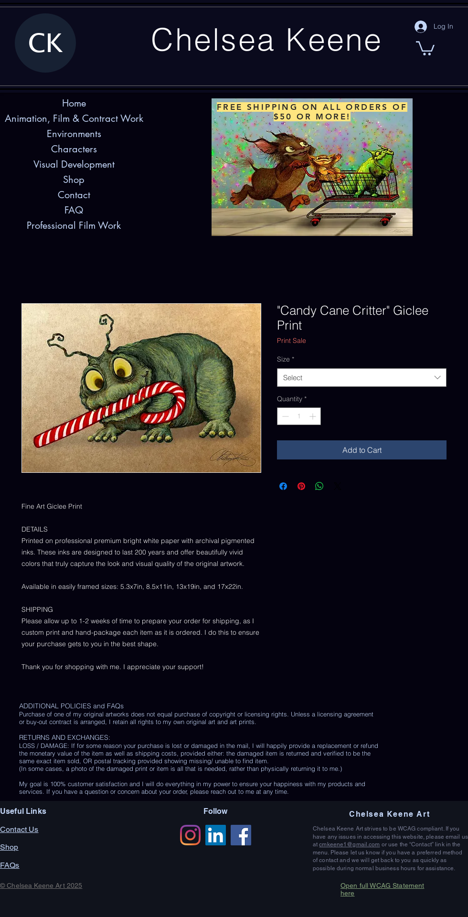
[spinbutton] (299, 416)
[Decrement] (284, 416)
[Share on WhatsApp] (319, 486)
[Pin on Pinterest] (301, 486)
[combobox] (362, 377)
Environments (74, 134)
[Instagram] (190, 835)
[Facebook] (241, 835)
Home (74, 103)
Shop (74, 179)
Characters (74, 149)
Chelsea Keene (267, 39)
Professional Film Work (74, 225)
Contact (74, 195)
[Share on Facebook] (283, 486)
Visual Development (74, 164)
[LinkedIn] (215, 835)
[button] (425, 47)
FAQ (73, 210)
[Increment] (313, 416)
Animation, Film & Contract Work (74, 118)
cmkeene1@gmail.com (349, 844)
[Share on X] (337, 486)
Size (285, 359)
